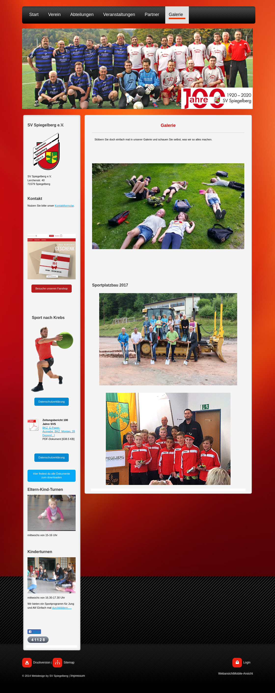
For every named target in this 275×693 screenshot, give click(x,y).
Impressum (77, 676)
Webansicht (226, 673)
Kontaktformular (64, 205)
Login (246, 662)
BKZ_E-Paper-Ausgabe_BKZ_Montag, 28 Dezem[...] (58, 431)
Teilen (34, 631)
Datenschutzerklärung (51, 401)
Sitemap (69, 662)
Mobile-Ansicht (243, 673)
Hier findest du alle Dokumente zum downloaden (51, 475)
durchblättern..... (62, 607)
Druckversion (41, 662)
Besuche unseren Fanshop (51, 288)
